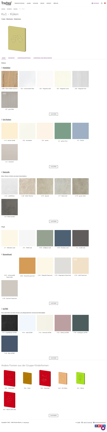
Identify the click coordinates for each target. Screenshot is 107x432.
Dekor (3, 58)
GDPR (78, 422)
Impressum (26, 422)
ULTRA (5, 309)
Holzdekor (6, 68)
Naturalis (6, 172)
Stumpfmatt (7, 254)
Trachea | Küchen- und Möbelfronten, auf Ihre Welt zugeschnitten (6, 3)
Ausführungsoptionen (24, 58)
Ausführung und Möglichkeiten (43, 58)
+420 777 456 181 (87, 422)
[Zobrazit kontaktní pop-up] (103, 428)
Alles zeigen (53, 114)
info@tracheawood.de (100, 422)
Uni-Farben (7, 119)
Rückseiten (11, 58)
